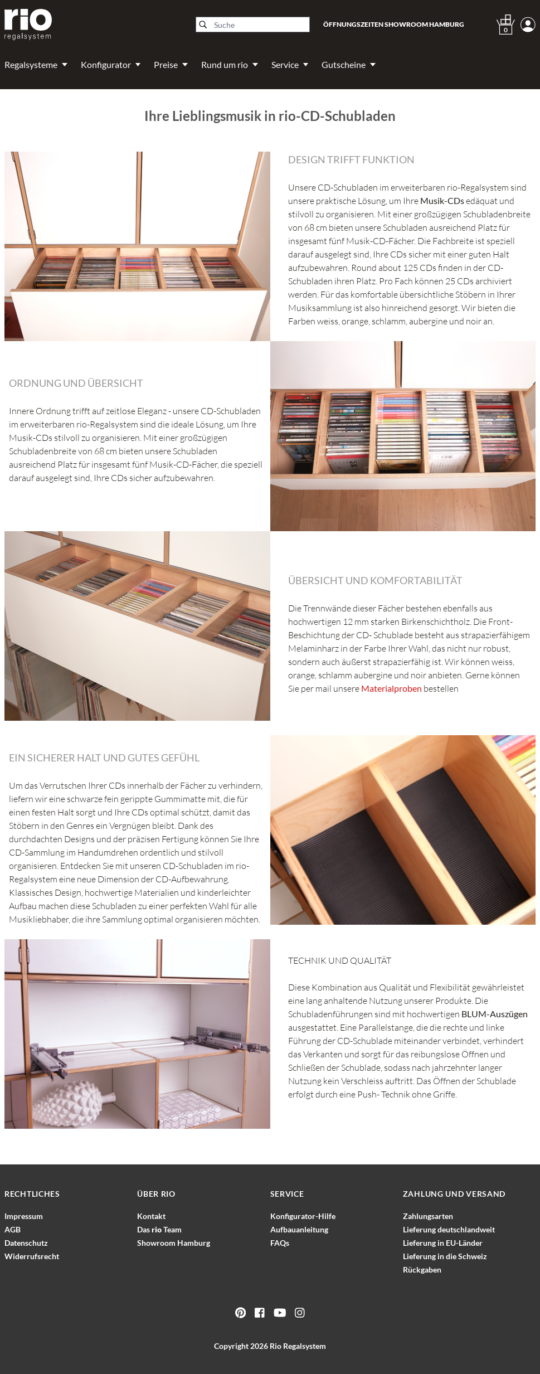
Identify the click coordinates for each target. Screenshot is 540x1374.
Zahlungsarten (428, 1216)
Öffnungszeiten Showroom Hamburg (393, 24)
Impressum (23, 1216)
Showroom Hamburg (173, 1242)
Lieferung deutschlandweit (449, 1229)
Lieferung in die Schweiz (445, 1256)
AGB (12, 1229)
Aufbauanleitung (299, 1229)
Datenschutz (26, 1242)
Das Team (159, 1229)
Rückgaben (422, 1269)
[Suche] (253, 24)
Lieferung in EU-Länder (443, 1242)
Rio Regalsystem (298, 1346)
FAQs (279, 1242)
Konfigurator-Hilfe (302, 1216)
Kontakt (151, 1216)
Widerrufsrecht (31, 1256)
